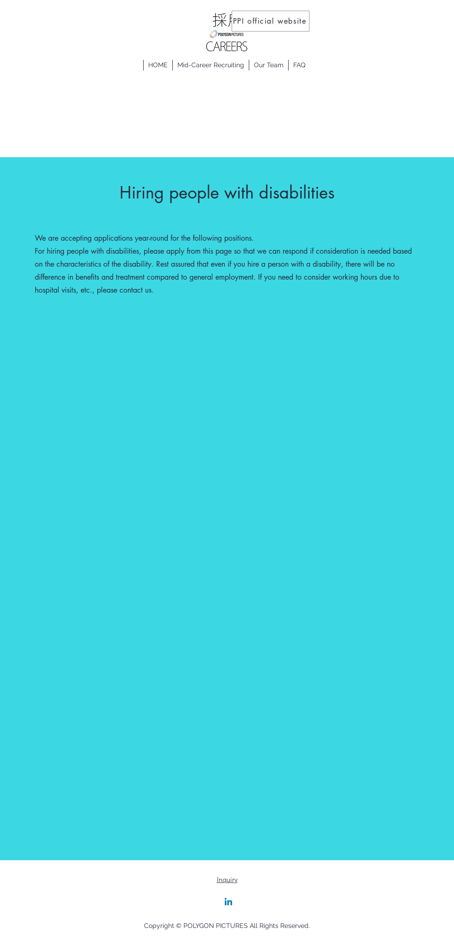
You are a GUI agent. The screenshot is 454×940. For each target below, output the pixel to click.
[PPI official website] (270, 21)
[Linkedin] (228, 902)
